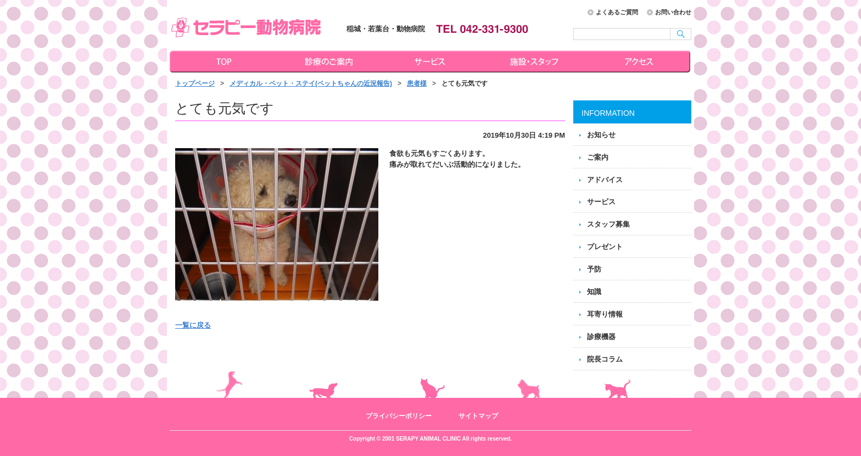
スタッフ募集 (608, 224)
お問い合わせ (673, 12)
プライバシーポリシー (399, 416)
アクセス (640, 61)
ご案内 (597, 157)
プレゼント (605, 247)
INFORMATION (608, 113)
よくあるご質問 (617, 12)
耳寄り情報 (605, 314)
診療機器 (601, 337)
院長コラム (605, 359)
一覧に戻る (193, 325)
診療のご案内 (327, 61)
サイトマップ (478, 416)
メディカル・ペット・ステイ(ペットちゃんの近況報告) (311, 83)
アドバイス (605, 180)
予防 (594, 269)
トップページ (222, 61)
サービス (431, 61)
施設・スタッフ (536, 61)
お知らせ (601, 135)
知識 (594, 292)
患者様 (417, 83)
